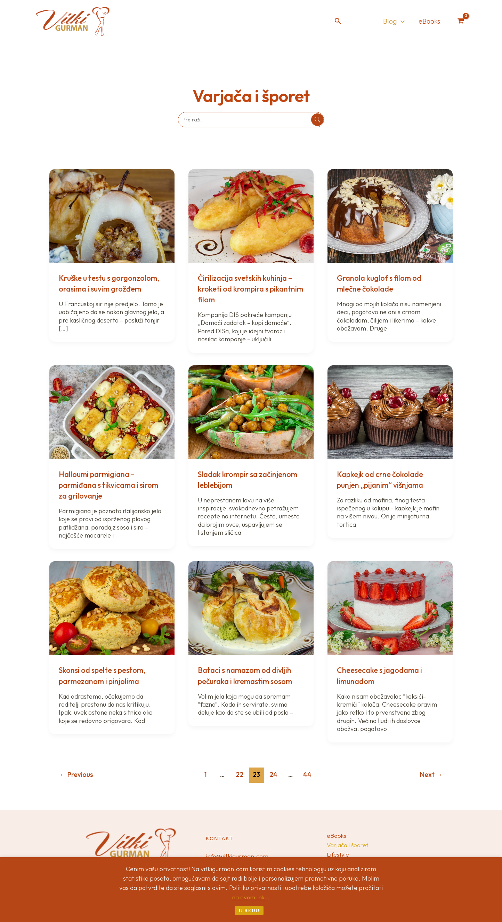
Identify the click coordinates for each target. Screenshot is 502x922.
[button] (337, 21)
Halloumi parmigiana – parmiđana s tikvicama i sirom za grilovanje (102, 485)
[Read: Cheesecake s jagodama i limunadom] (390, 608)
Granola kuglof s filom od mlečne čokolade (383, 283)
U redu (249, 910)
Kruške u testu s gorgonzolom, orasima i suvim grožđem (102, 288)
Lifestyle (338, 854)
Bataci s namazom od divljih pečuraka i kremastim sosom (250, 675)
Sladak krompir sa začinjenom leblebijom (238, 479)
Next (431, 774)
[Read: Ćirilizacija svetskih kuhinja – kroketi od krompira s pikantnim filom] (251, 215)
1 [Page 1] (205, 774)
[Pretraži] (317, 119)
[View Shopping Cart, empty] (460, 21)
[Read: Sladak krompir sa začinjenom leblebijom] (251, 411)
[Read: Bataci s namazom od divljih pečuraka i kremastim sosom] (251, 608)
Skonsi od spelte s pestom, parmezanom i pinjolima (107, 675)
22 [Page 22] (239, 774)
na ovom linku (250, 897)
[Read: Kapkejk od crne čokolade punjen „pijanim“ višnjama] (390, 411)
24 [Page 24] (273, 774)
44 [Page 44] (307, 774)
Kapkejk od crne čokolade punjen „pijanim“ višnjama (384, 479)
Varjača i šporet (349, 843)
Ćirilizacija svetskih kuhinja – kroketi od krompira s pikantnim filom (249, 288)
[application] (401, 21)
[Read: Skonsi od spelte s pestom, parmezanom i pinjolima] (112, 608)
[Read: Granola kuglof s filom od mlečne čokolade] (390, 215)
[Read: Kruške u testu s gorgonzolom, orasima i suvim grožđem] (112, 215)
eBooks (429, 21)
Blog (394, 21)
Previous (76, 774)
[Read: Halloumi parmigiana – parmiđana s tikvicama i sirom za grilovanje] (112, 411)
